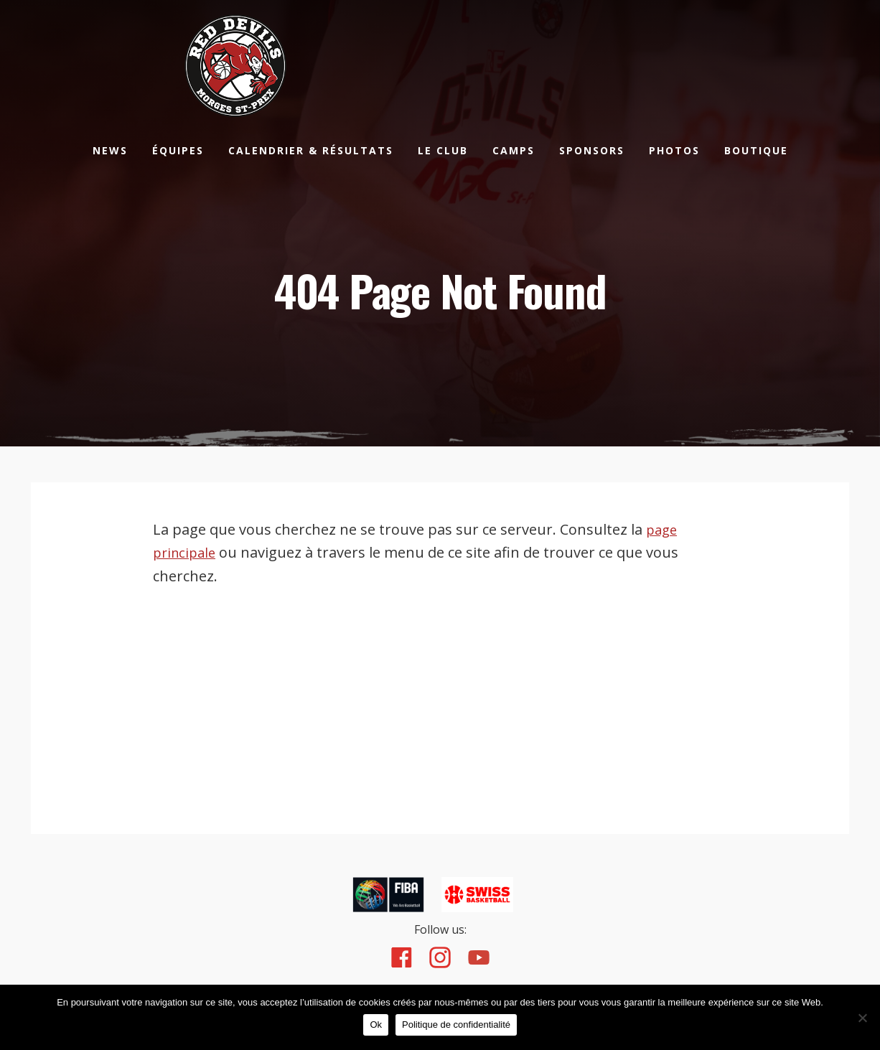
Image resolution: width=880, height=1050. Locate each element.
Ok (379, 1028)
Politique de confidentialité (460, 1028)
